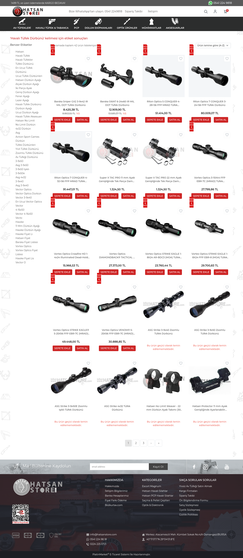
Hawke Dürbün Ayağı (28, 230)
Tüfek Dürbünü (25, 63)
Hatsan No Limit (25, 120)
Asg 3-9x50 (22, 165)
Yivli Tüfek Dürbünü (27, 148)
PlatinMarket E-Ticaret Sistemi (110, 554)
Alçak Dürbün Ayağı (27, 84)
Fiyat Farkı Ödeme (116, 500)
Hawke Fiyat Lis (25, 258)
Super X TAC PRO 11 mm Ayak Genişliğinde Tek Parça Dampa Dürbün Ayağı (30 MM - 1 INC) (117, 179)
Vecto (19, 217)
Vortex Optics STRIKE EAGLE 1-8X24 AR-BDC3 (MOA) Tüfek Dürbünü (163, 255)
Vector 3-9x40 (24, 197)
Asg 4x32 (21, 177)
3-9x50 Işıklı (22, 169)
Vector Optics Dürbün (28, 193)
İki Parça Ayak (24, 88)
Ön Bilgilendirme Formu (193, 500)
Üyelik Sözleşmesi (189, 509)
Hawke (20, 221)
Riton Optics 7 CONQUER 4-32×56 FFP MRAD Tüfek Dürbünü (71, 179)
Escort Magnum (151, 486)
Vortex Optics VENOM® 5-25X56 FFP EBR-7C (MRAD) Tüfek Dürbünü (117, 331)
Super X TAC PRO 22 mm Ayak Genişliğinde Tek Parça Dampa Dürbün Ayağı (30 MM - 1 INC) (163, 179)
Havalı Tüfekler (24, 59)
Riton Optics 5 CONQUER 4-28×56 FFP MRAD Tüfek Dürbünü (163, 103)
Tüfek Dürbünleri (26, 144)
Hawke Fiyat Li (24, 234)
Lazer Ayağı (22, 100)
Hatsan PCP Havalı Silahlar (157, 495)
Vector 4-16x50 (24, 213)
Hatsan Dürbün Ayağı (28, 80)
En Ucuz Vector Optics (29, 201)
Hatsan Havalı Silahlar (155, 490)
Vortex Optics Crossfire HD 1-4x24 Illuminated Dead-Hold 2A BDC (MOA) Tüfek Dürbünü (71, 255)
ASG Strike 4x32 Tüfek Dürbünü (117, 408)
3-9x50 (19, 161)
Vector (19, 205)
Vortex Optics (23, 246)
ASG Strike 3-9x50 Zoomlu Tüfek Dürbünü (209, 331)
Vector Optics (23, 189)
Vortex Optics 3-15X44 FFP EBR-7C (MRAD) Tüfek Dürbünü (209, 179)
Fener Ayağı (23, 96)
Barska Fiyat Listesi (27, 242)
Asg (18, 132)
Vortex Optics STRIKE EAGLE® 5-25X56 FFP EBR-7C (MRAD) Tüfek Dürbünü (71, 331)
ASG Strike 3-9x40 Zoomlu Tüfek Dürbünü (163, 331)
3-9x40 (19, 181)
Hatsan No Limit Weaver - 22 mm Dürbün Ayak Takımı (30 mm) (163, 408)
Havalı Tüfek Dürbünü (28, 104)
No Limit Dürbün (26, 124)
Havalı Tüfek (23, 55)
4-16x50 (20, 209)
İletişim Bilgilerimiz (116, 490)
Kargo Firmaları (188, 490)
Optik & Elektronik (153, 505)
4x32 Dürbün (23, 128)
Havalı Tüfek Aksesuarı (29, 116)
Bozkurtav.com (114, 505)
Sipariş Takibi (187, 495)
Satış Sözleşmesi (188, 505)
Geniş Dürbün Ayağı (27, 92)
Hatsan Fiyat (23, 238)
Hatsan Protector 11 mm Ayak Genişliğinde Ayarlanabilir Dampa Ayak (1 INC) (209, 408)
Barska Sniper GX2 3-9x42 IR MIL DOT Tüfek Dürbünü (71, 103)
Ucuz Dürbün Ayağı (27, 112)
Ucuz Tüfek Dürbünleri (29, 76)
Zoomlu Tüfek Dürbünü (29, 153)
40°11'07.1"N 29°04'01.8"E (160, 539)
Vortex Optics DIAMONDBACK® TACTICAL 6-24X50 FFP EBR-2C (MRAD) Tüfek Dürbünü (117, 255)
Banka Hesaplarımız (117, 495)
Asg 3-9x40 (22, 185)
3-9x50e (20, 173)
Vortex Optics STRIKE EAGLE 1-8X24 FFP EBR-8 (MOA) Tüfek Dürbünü (210, 255)
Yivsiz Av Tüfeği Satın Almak (195, 486)
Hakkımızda (112, 486)
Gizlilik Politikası (188, 514)
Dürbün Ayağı (24, 108)
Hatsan (20, 51)
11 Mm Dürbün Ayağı (28, 225)
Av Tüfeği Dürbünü (27, 157)
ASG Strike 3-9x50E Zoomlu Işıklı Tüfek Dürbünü (71, 408)
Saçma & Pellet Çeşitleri (156, 500)
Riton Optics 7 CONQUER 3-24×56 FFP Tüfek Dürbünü (209, 103)
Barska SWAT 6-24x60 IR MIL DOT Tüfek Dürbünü (117, 103)
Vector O (21, 262)
